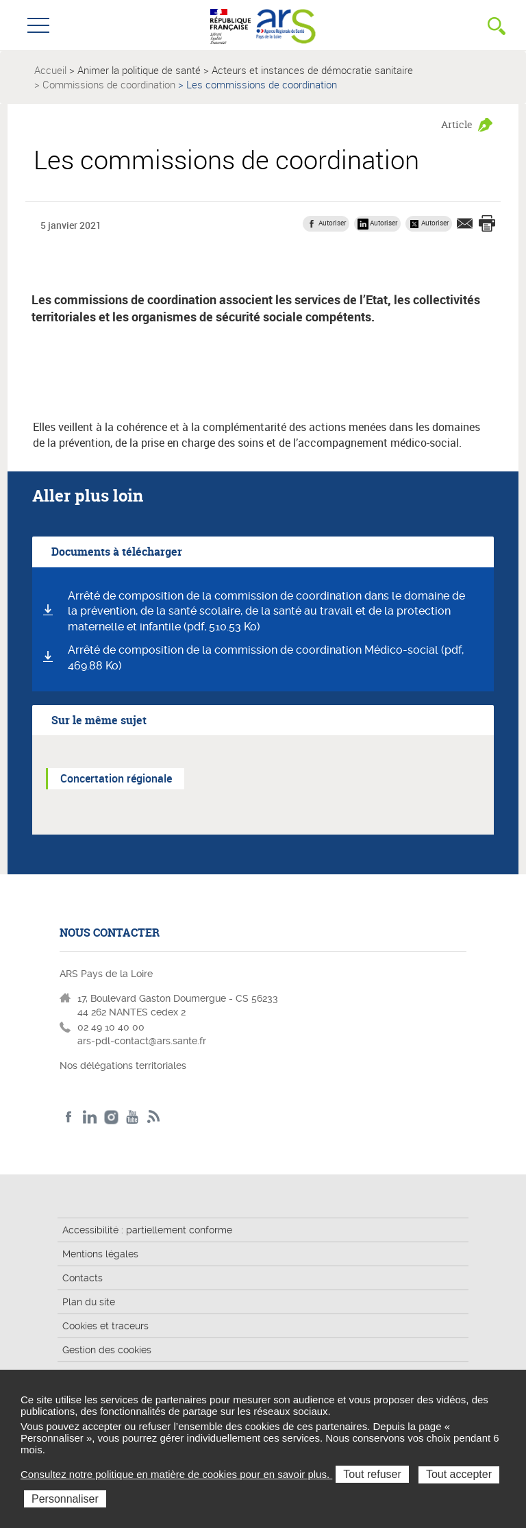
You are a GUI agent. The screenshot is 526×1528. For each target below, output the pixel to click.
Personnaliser (65, 1499)
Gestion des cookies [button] (106, 1349)
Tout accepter (459, 1474)
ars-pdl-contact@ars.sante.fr (141, 1040)
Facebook (69, 1117)
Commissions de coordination (108, 84)
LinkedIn (90, 1117)
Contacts (82, 1277)
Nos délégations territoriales (124, 1065)
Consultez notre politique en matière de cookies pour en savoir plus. (176, 1474)
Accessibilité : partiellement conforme (147, 1229)
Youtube (132, 1117)
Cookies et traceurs (105, 1325)
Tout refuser (372, 1474)
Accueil (50, 70)
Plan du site (88, 1301)
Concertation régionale (116, 778)
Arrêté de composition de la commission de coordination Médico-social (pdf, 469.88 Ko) (266, 657)
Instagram (111, 1117)
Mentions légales (100, 1253)
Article (457, 124)
